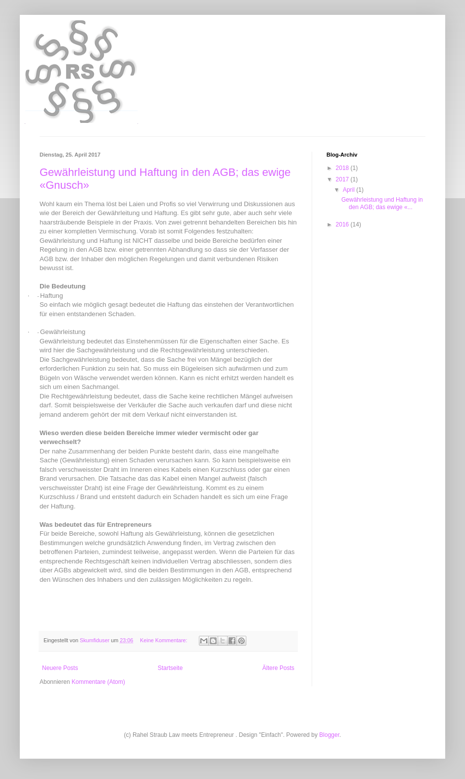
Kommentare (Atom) (98, 681)
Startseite (170, 668)
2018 (343, 168)
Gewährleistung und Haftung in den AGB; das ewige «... (382, 203)
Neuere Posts (60, 668)
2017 (343, 179)
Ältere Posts (278, 668)
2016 (343, 224)
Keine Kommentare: (164, 640)
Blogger (329, 734)
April (349, 189)
